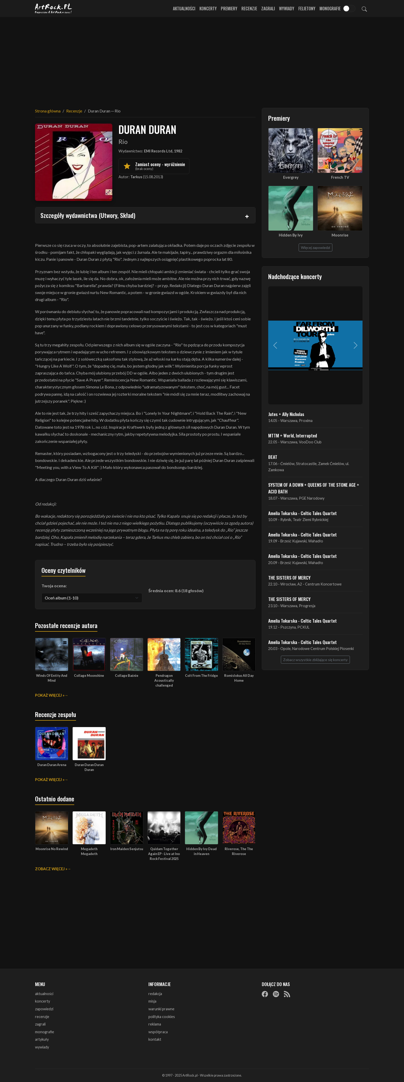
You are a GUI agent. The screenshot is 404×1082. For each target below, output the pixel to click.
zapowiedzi (44, 1009)
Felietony (306, 8)
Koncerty (208, 8)
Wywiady (286, 8)
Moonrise (340, 235)
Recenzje (249, 8)
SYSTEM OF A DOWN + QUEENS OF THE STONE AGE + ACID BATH (313, 488)
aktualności (44, 993)
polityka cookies (161, 1016)
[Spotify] (276, 994)
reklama (154, 1024)
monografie (44, 1032)
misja (152, 1001)
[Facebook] (265, 994)
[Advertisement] (202, 59)
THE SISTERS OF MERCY (289, 577)
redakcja (155, 993)
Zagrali (268, 8)
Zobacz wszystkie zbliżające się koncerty (315, 659)
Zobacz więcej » (51, 869)
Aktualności (184, 8)
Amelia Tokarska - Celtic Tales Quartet (302, 513)
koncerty (42, 1001)
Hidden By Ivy (291, 235)
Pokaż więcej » (49, 695)
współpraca (158, 1032)
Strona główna (48, 110)
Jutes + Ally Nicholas (286, 414)
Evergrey (291, 177)
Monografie (330, 8)
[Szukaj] (364, 8)
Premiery (229, 8)
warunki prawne (161, 1009)
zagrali (40, 1024)
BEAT (272, 456)
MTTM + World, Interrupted (292, 435)
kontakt (154, 1039)
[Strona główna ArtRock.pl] (53, 8)
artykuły (42, 1039)
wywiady (42, 1047)
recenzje (42, 1016)
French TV (340, 177)
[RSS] (287, 994)
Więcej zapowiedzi (315, 247)
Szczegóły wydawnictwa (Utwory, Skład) (87, 215)
